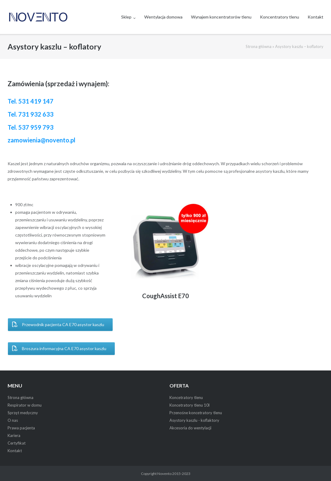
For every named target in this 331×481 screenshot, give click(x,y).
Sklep (126, 16)
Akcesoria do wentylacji (190, 427)
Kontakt (315, 16)
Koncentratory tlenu (279, 16)
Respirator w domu (25, 405)
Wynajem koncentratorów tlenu (221, 16)
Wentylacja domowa (163, 16)
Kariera (14, 435)
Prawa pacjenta (21, 427)
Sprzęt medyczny (23, 412)
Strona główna (258, 46)
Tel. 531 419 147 (30, 101)
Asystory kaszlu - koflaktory (194, 420)
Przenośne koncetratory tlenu (195, 412)
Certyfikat (17, 443)
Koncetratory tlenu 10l (189, 405)
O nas (13, 420)
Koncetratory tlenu (186, 397)
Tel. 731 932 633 (30, 114)
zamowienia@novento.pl (41, 140)
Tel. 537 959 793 (30, 127)
